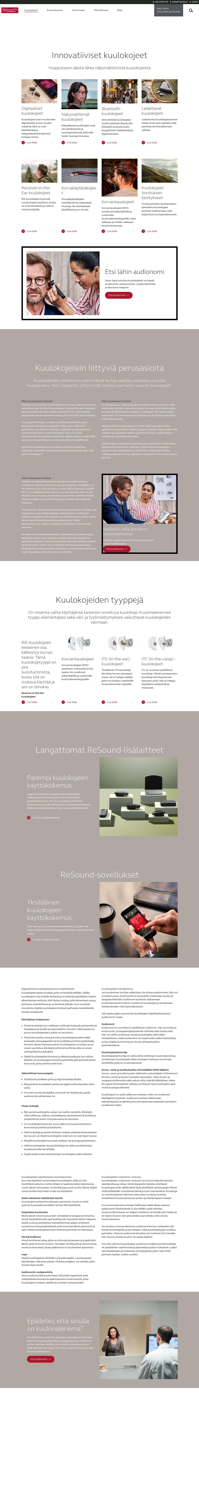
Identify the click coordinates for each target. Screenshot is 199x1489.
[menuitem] (31, 10)
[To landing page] (10, 10)
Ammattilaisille (180, 2)
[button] (191, 10)
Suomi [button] (195, 2)
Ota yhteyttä (161, 2)
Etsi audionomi (116, 295)
